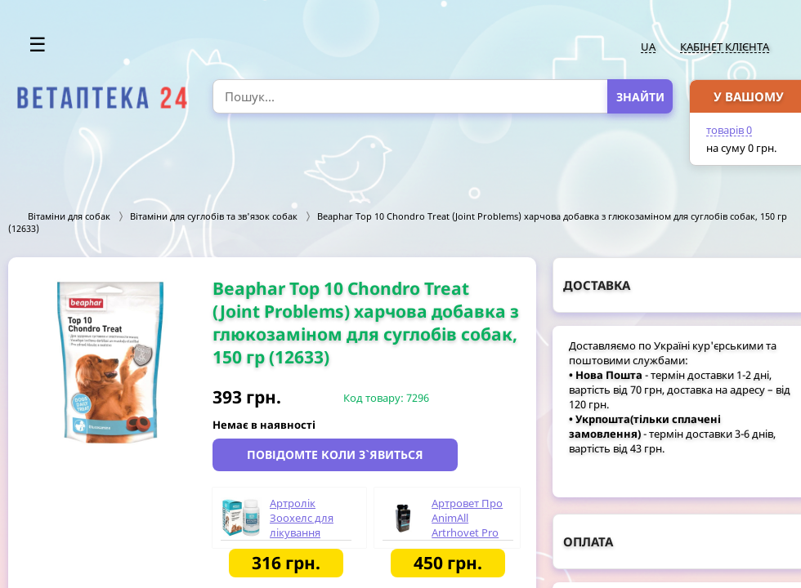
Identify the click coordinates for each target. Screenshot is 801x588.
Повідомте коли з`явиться (335, 454)
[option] (110, 362)
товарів (729, 129)
